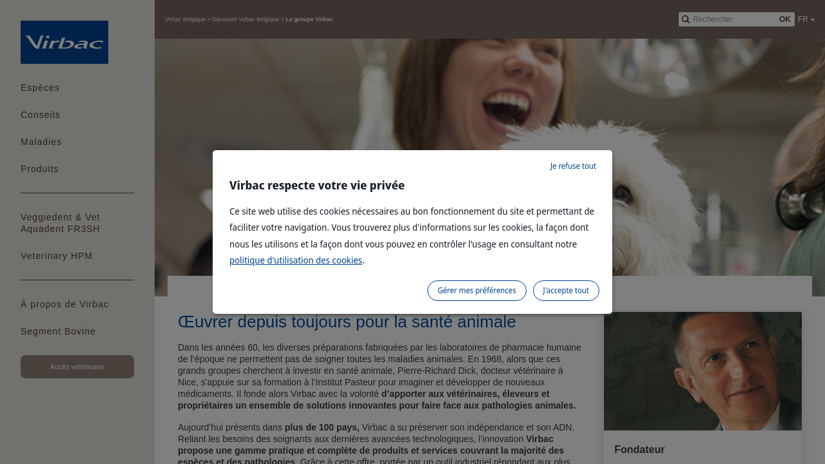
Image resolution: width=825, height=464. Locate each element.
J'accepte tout (566, 290)
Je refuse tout (573, 165)
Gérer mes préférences (477, 290)
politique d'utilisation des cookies (295, 260)
